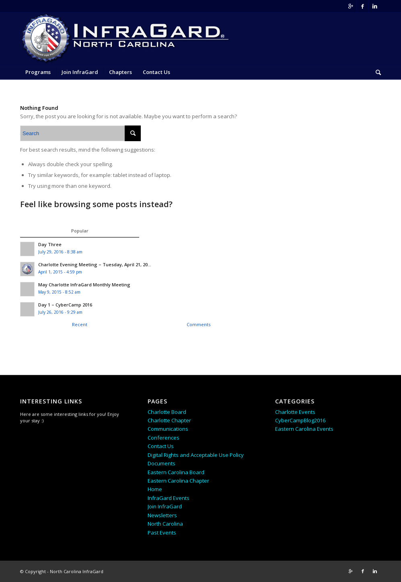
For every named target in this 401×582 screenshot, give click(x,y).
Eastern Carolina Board (176, 472)
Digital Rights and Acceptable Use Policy (196, 455)
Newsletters (162, 515)
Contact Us (161, 446)
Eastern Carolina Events (304, 428)
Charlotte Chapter (169, 420)
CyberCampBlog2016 (300, 420)
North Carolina (165, 523)
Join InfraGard (165, 506)
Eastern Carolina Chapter (178, 480)
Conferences (163, 437)
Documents (161, 463)
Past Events (162, 532)
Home (155, 489)
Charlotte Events (295, 411)
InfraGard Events (168, 498)
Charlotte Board (167, 411)
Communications (168, 428)
